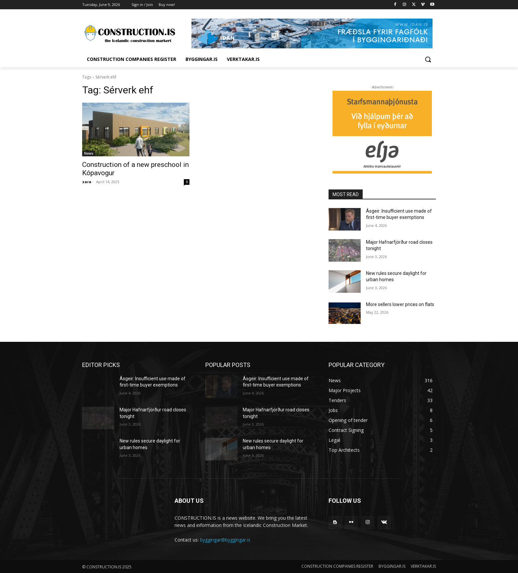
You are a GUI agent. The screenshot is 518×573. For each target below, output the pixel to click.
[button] (428, 59)
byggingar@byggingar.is (225, 540)
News (88, 153)
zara (86, 181)
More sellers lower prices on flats (400, 304)
